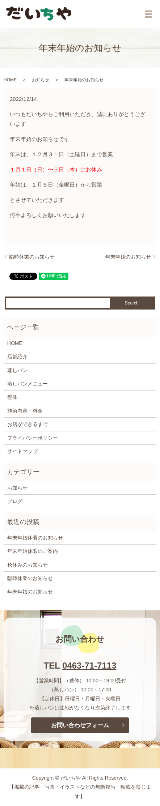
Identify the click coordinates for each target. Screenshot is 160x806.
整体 (12, 397)
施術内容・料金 (25, 411)
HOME (10, 79)
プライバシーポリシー (32, 438)
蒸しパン (17, 370)
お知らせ (40, 79)
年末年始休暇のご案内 (32, 551)
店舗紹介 (17, 356)
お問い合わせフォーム (80, 725)
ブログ (14, 501)
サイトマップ (22, 451)
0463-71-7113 (89, 665)
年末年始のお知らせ (128, 257)
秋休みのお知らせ (27, 565)
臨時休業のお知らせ (32, 257)
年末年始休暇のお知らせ (35, 538)
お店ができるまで (27, 424)
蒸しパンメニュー (27, 384)
